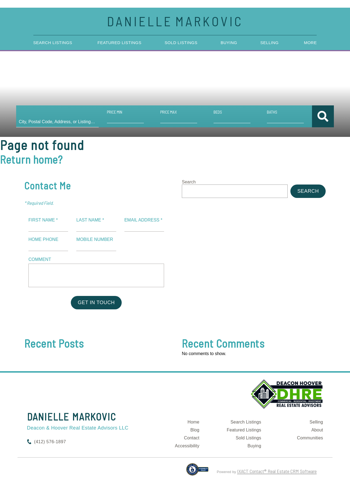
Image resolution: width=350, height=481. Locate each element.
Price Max (168, 112)
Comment (39, 259)
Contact (192, 438)
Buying (229, 42)
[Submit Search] (321, 116)
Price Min (115, 112)
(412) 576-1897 (50, 441)
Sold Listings (181, 42)
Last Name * (90, 220)
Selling (269, 42)
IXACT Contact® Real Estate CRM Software (277, 471)
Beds (217, 112)
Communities (310, 438)
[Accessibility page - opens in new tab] (197, 472)
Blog (194, 430)
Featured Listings (120, 42)
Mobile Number (94, 239)
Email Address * (143, 220)
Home (193, 422)
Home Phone (43, 239)
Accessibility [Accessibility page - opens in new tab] (187, 445)
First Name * (43, 220)
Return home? (31, 159)
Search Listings (52, 42)
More (310, 42)
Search (189, 182)
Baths (271, 112)
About (317, 430)
